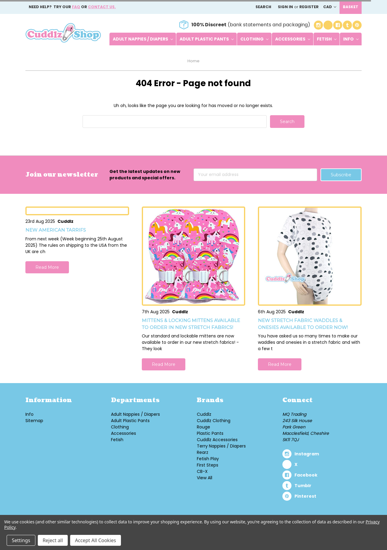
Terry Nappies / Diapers (221, 446)
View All (204, 478)
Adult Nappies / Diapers (143, 39)
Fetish (327, 39)
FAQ (76, 6)
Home (193, 61)
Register (309, 6)
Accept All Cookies (95, 540)
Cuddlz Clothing (213, 421)
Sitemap (34, 421)
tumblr (302, 486)
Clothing (254, 39)
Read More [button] (47, 267)
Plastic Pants (210, 433)
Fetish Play (208, 459)
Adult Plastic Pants (207, 39)
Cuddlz (204, 414)
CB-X (202, 471)
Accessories (292, 39)
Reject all (53, 540)
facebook (305, 475)
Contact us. (102, 6)
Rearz (202, 452)
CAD (329, 6)
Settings (21, 540)
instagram (306, 454)
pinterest (305, 496)
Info (351, 39)
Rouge (203, 427)
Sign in (285, 6)
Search (263, 6)
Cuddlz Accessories (217, 440)
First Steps (207, 465)
